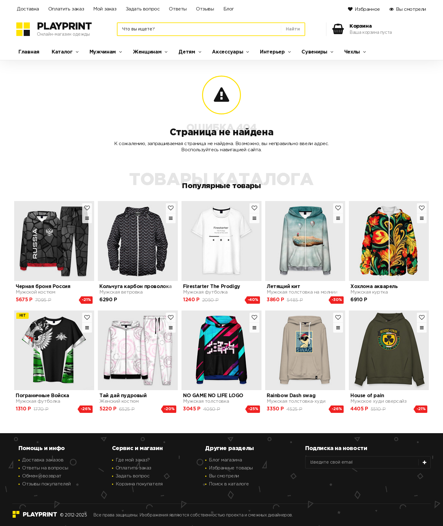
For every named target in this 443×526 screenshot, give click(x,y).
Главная (28, 52)
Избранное (367, 9)
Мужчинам (103, 52)
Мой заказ (104, 9)
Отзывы (205, 9)
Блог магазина (225, 460)
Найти (293, 29)
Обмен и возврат (42, 476)
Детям (186, 52)
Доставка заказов (43, 460)
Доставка (28, 9)
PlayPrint (64, 26)
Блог (228, 9)
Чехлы (352, 52)
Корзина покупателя (139, 484)
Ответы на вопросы (45, 468)
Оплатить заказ (66, 9)
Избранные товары (231, 468)
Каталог (62, 52)
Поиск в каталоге (229, 484)
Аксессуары (227, 52)
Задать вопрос (143, 9)
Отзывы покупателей (46, 484)
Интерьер (272, 52)
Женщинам (147, 52)
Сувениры (314, 52)
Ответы (178, 9)
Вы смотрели (411, 9)
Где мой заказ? (133, 460)
